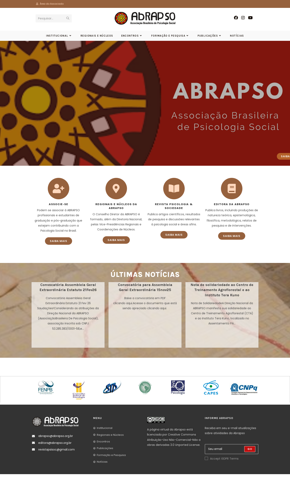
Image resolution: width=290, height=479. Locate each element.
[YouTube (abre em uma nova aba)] (250, 18)
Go (249, 454)
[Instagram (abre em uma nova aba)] (243, 18)
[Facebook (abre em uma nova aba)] (236, 18)
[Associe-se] (58, 193)
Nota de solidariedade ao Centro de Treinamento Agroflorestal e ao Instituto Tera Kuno (222, 294)
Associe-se (58, 209)
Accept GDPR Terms (222, 463)
